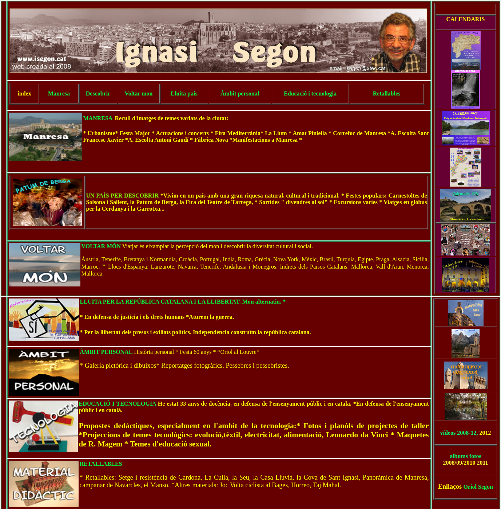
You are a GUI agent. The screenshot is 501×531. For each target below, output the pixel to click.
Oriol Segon (478, 487)
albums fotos (465, 456)
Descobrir (98, 93)
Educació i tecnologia (310, 93)
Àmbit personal (239, 93)
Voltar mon (139, 93)
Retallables (387, 93)
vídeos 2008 (454, 433)
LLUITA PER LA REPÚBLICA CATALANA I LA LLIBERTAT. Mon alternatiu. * (183, 301)
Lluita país (184, 93)
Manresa (59, 93)
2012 (484, 433)
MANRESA (98, 118)
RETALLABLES (101, 464)
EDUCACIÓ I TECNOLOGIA (117, 404)
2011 (482, 463)
